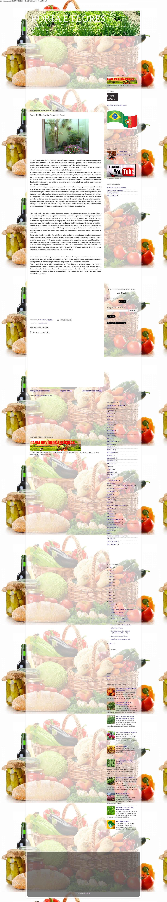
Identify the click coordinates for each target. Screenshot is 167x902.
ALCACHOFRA (112, 422)
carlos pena (123, 151)
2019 (111, 586)
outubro (113, 604)
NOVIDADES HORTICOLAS (116, 505)
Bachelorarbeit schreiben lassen (117, 105)
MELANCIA (111, 497)
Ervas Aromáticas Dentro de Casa (121, 625)
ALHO (109, 427)
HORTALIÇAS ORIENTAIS (116, 489)
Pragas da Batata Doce (123, 793)
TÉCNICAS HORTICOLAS (116, 536)
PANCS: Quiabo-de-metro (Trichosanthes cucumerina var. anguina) (126, 762)
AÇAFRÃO (110, 411)
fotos (108, 679)
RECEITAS (110, 530)
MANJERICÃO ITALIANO (125, 777)
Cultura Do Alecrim (117, 628)
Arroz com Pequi (121, 746)
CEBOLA (110, 469)
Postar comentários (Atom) (43, 395)
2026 (111, 567)
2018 (111, 589)
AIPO (108, 419)
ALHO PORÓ (111, 430)
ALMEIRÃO (111, 433)
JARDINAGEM (43, 323)
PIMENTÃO (111, 516)
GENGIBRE (111, 483)
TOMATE (110, 539)
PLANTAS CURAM (113, 522)
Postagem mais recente (40, 390)
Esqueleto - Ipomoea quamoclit (120, 639)
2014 (111, 601)
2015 (111, 598)
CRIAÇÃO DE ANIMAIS (115, 190)
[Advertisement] (83, 55)
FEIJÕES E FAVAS (113, 480)
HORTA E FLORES (68, 18)
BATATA (109, 438)
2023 (111, 574)
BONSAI (109, 455)
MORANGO (111, 500)
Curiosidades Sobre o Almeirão (120, 616)
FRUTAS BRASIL (113, 193)
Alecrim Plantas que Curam (119, 636)
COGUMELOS (111, 475)
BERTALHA (111, 450)
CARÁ (109, 466)
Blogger (87, 893)
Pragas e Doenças (112, 527)
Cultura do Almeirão (117, 612)
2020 (111, 583)
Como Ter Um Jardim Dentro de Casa (122, 609)
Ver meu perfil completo (124, 155)
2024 (111, 571)
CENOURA (110, 472)
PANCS (109, 511)
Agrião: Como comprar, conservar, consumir (123, 703)
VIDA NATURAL (112, 196)
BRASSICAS (111, 458)
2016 (111, 595)
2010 (111, 644)
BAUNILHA (111, 444)
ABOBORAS (111, 408)
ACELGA (110, 413)
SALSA (109, 533)
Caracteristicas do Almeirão (119, 619)
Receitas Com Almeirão (118, 622)
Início (108, 676)
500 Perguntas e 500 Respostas (116, 405)
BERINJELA (111, 447)
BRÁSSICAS (111, 461)
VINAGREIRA (111, 544)
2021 (111, 580)
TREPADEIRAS (112, 541)
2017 (111, 592)
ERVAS (109, 477)
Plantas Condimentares (114, 519)
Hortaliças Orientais (122, 821)
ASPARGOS (111, 436)
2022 (111, 577)
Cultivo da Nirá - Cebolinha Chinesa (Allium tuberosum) (125, 717)
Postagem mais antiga (91, 390)
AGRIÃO (110, 416)
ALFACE (110, 425)
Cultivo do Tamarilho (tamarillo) (126, 732)
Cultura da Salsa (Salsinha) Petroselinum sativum (124, 808)
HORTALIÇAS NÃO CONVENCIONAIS (120, 486)
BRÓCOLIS (110, 464)
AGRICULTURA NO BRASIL (116, 187)
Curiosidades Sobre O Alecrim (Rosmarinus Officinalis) (120, 632)
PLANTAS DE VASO (113, 525)
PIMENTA (110, 514)
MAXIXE (110, 494)
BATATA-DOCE (112, 441)
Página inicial (66, 390)
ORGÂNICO (111, 508)
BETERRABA (111, 452)
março (113, 607)
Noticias (109, 502)
